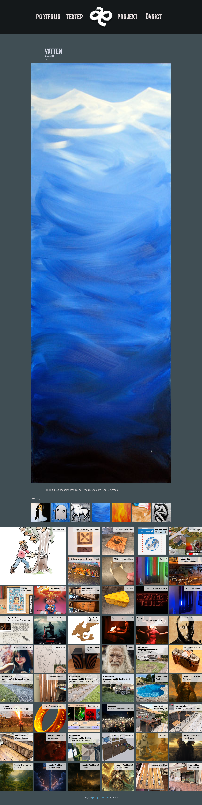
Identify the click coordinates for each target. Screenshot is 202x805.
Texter (74, 16)
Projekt (127, 16)
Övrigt (154, 16)
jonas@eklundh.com (101, 798)
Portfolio (48, 16)
